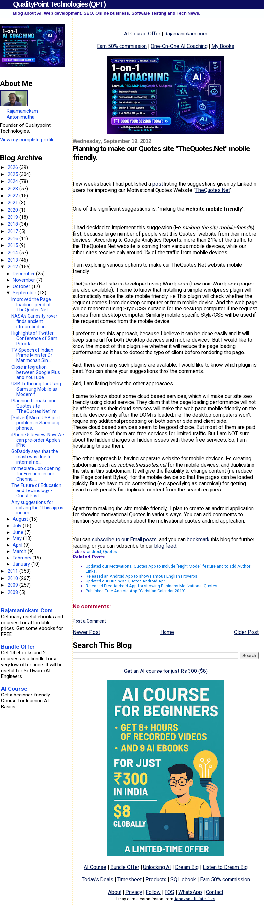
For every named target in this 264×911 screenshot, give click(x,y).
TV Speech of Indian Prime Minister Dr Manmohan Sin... (32, 355)
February (23, 557)
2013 (13, 260)
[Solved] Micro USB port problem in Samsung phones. (35, 423)
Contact (214, 892)
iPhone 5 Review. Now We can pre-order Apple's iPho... (37, 440)
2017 (13, 231)
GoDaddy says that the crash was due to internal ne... (34, 457)
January (22, 564)
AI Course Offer (142, 34)
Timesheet (129, 880)
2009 (13, 585)
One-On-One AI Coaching (179, 46)
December (24, 273)
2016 (13, 238)
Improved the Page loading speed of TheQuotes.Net (31, 304)
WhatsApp (190, 892)
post (158, 184)
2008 (13, 592)
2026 (13, 167)
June (19, 532)
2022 (13, 196)
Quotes (110, 551)
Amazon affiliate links (194, 898)
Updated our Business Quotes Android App (126, 581)
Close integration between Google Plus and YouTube (35, 372)
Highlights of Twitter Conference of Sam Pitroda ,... (34, 338)
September (25, 292)
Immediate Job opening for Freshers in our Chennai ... (36, 474)
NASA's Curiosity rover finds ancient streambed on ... (34, 321)
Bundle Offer (124, 867)
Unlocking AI (157, 867)
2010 (13, 578)
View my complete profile (27, 140)
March (20, 551)
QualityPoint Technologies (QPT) (59, 4)
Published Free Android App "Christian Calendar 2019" (136, 590)
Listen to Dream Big (225, 867)
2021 (13, 203)
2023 (13, 189)
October (22, 286)
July (18, 525)
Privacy (133, 892)
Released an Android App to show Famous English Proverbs (141, 576)
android (94, 551)
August (21, 519)
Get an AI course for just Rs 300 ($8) (166, 671)
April (18, 545)
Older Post (246, 632)
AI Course (95, 867)
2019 (13, 217)
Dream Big (187, 867)
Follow (153, 892)
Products (155, 880)
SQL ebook (183, 880)
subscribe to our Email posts (124, 539)
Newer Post (86, 632)
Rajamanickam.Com (27, 610)
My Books (222, 46)
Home (167, 632)
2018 (13, 224)
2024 (13, 181)
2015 (13, 245)
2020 (13, 210)
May (18, 538)
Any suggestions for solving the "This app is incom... (37, 507)
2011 (13, 571)
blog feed (165, 546)
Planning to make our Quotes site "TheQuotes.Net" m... (35, 406)
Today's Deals (97, 880)
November (24, 280)
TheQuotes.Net (212, 190)
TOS (169, 892)
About (114, 892)
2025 (13, 174)
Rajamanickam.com (185, 34)
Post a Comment (89, 621)
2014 (13, 253)
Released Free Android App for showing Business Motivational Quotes (151, 585)
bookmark (198, 539)
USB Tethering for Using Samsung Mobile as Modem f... (36, 389)
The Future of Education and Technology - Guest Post (36, 490)
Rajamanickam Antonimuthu (22, 114)
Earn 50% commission (122, 46)
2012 (13, 267)
